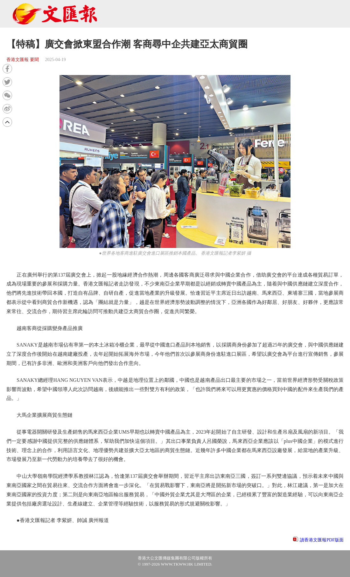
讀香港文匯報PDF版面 (322, 540)
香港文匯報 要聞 (22, 59)
